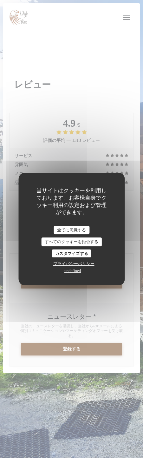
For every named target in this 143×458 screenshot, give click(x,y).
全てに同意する (71, 230)
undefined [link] (72, 270)
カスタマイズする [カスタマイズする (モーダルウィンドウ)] (71, 253)
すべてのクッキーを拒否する (71, 241)
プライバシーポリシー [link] (73, 263)
